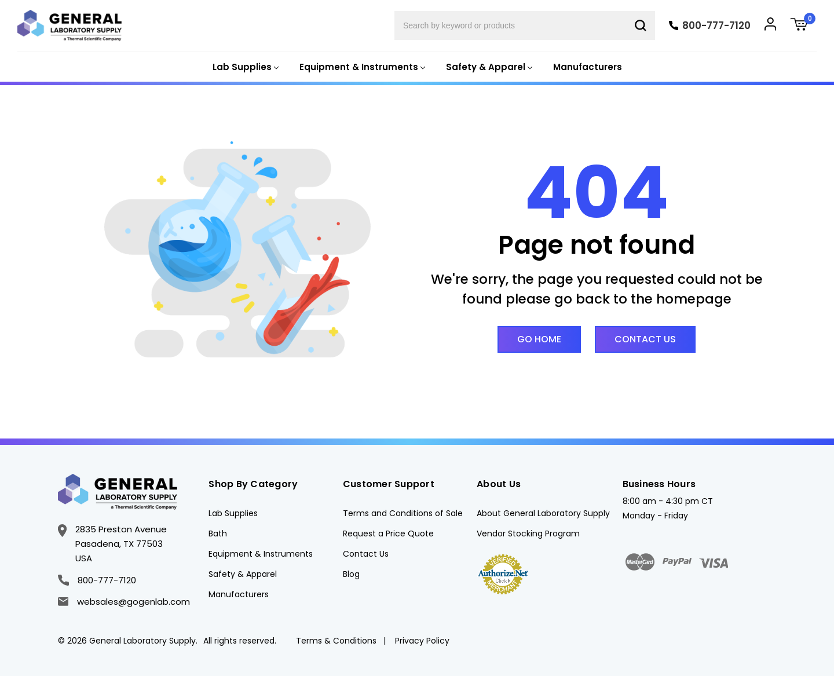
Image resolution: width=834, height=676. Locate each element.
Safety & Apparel (243, 574)
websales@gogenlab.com (124, 601)
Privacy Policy (422, 640)
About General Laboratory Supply (543, 513)
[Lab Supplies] (244, 67)
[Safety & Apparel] (488, 67)
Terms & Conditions (336, 640)
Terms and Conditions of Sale (403, 513)
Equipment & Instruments (261, 554)
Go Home (539, 339)
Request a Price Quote (388, 533)
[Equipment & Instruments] (361, 67)
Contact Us (645, 339)
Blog (351, 574)
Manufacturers (587, 67)
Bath (218, 533)
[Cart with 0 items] (803, 25)
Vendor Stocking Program (528, 533)
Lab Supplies (233, 513)
